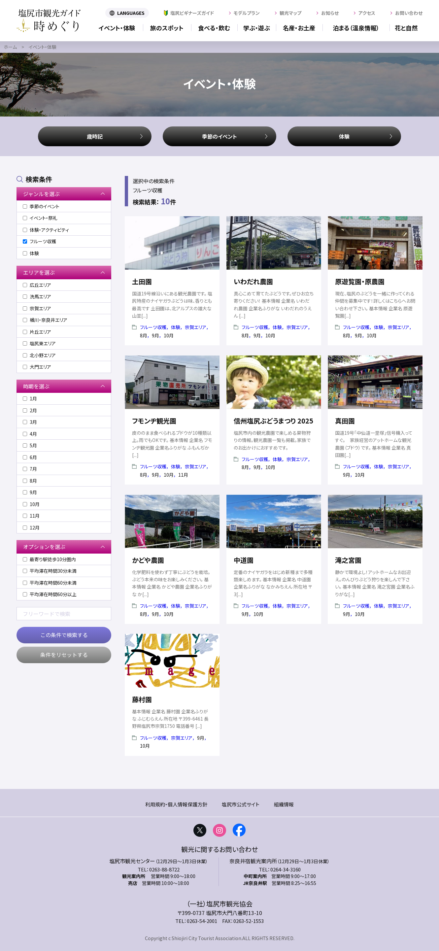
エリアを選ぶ (39, 272)
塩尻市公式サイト (240, 804)
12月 (31, 527)
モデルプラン (247, 13)
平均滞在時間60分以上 (50, 594)
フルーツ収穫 (153, 327)
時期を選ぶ (36, 386)
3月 (30, 422)
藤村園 (142, 699)
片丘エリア (37, 331)
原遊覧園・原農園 (360, 281)
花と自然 (406, 27)
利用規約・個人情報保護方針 (176, 804)
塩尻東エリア (39, 343)
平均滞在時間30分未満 (50, 570)
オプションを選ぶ (44, 547)
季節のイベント (219, 136)
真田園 (345, 420)
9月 (30, 492)
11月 (31, 515)
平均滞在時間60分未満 (50, 582)
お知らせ (330, 13)
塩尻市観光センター (132, 861)
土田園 (142, 281)
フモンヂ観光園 (154, 420)
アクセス (366, 13)
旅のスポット (167, 27)
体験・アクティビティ (46, 229)
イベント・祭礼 (40, 218)
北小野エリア (39, 355)
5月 (30, 445)
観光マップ (290, 13)
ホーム (10, 47)
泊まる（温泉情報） (356, 27)
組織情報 (284, 804)
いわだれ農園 (253, 281)
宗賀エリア (195, 327)
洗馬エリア (37, 296)
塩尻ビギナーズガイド (192, 13)
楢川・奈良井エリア (45, 320)
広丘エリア (37, 285)
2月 (30, 410)
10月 (31, 504)
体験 (344, 136)
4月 (30, 433)
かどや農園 (148, 560)
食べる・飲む (214, 27)
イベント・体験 (117, 27)
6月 (30, 457)
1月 (30, 398)
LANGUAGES (131, 13)
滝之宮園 (348, 560)
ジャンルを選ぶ (41, 194)
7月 (30, 468)
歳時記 (95, 136)
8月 (30, 480)
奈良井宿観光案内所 (253, 861)
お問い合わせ (408, 13)
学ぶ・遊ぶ (256, 27)
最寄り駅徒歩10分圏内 (49, 559)
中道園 (243, 560)
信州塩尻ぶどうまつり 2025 (273, 420)
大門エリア (37, 366)
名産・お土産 (299, 27)
